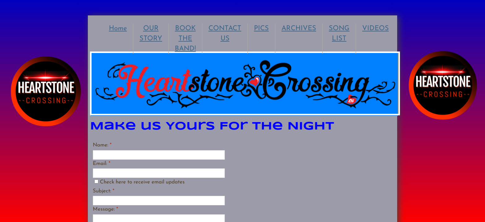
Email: (101, 163)
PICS (261, 28)
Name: (102, 145)
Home (118, 28)
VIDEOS (375, 28)
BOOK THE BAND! (185, 38)
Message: (105, 209)
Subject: (103, 191)
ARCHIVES (298, 28)
